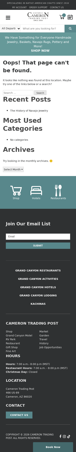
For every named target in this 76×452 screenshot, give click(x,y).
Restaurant (13, 343)
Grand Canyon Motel (19, 335)
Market (43, 331)
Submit (38, 245)
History (43, 343)
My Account (19, 7)
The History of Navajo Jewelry (29, 110)
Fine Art (11, 351)
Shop (9, 331)
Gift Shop (12, 347)
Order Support (38, 7)
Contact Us (57, 7)
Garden (44, 335)
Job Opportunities (50, 347)
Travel (43, 339)
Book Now (53, 447)
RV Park (10, 339)
